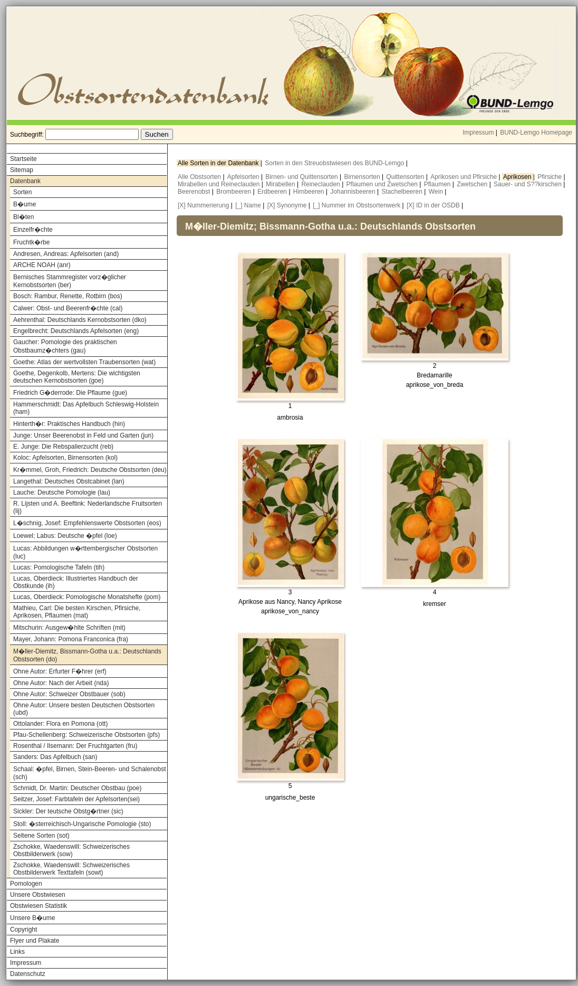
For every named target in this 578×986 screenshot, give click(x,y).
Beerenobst (195, 191)
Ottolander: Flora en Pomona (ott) (60, 723)
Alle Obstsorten (200, 177)
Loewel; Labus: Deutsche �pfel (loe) (65, 535)
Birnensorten (363, 177)
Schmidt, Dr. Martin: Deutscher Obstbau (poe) (77, 788)
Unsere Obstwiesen (37, 894)
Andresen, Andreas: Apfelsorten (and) (66, 254)
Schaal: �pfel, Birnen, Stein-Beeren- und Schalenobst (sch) (89, 773)
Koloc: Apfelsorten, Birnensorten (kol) (65, 457)
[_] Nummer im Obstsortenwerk (356, 205)
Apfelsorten (244, 177)
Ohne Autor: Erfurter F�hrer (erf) (60, 671)
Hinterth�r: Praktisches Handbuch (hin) (69, 424)
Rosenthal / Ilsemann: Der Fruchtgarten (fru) (75, 746)
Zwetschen (473, 184)
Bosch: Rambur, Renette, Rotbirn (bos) (67, 296)
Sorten (22, 192)
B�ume (24, 204)
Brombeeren (234, 191)
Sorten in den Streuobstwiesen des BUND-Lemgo (335, 163)
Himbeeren (309, 191)
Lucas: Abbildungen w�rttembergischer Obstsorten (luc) (85, 552)
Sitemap (21, 170)
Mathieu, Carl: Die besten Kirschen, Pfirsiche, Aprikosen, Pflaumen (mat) (76, 611)
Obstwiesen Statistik (38, 905)
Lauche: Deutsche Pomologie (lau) (61, 492)
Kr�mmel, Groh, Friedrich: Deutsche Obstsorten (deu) (90, 469)
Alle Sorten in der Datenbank (219, 163)
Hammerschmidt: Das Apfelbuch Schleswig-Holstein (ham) (86, 408)
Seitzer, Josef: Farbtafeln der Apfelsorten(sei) (76, 799)
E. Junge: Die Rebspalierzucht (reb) (63, 446)
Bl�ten (23, 217)
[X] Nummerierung (203, 205)
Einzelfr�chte (33, 229)
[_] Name (248, 205)
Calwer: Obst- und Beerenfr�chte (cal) (67, 308)
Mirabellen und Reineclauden (220, 184)
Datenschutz (27, 974)
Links (17, 951)
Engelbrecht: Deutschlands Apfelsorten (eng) (76, 331)
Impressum (478, 132)
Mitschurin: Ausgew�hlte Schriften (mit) (69, 627)
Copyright (23, 929)
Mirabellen (281, 184)
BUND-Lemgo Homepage (536, 132)
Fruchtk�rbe (31, 242)
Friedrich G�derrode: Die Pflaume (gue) (70, 392)
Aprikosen (518, 177)
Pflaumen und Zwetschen (383, 184)
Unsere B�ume (32, 918)
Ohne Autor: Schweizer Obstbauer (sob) (69, 694)
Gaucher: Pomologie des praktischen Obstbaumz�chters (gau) (65, 346)
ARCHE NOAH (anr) (42, 265)
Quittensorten (406, 177)
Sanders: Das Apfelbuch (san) (55, 757)
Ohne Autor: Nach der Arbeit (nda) (61, 683)
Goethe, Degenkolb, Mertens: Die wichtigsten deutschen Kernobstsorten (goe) (76, 376)
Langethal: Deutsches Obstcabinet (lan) (68, 481)
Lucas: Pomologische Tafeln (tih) (58, 567)
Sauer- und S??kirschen (528, 184)
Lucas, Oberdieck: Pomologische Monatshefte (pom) (86, 597)
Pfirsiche (550, 177)
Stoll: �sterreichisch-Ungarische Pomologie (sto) (82, 824)
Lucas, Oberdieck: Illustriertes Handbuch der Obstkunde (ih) (75, 582)
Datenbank (25, 181)
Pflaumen (438, 184)
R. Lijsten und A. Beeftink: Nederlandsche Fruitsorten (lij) (87, 507)
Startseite (23, 159)
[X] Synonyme (287, 205)
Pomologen (26, 883)
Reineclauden (321, 184)
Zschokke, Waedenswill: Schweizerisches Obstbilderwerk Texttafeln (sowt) (71, 868)
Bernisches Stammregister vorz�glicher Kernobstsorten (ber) (69, 281)
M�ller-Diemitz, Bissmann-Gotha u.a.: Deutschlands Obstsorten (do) (87, 655)
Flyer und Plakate (34, 940)
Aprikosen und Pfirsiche (464, 177)
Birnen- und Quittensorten (302, 177)
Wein (437, 191)
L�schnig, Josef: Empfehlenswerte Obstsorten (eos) (87, 523)
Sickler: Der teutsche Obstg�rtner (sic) (68, 811)
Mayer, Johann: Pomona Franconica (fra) (70, 639)
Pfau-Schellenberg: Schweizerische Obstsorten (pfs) (86, 734)
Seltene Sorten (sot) (41, 835)
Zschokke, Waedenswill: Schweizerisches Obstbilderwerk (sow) (71, 850)
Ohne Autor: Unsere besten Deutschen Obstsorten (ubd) (84, 708)
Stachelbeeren (403, 191)
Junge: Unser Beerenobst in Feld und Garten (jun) (83, 435)
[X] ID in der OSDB (433, 205)
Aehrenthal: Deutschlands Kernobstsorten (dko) (80, 320)
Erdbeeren (272, 191)
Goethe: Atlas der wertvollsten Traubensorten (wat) (84, 362)
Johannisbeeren (353, 191)
